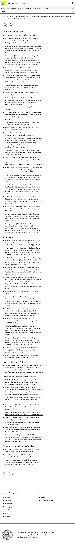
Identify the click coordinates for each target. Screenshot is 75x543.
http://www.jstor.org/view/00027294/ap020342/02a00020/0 (22, 161)
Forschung (15, 16)
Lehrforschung (25, 16)
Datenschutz (8, 513)
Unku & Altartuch (8, 19)
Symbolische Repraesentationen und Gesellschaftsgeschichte (50, 16)
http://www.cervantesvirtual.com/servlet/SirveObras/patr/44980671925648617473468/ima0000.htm (34, 411)
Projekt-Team (8, 500)
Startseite (6, 16)
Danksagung (8, 503)
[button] (5, 25)
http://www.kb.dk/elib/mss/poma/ (21, 132)
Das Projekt (7, 497)
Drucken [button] (43, 494)
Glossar (6, 510)
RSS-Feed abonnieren (47, 497)
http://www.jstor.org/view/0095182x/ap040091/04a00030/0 (22, 369)
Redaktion (7, 507)
